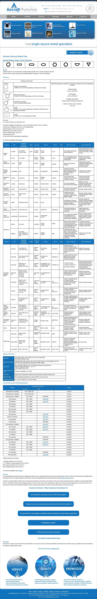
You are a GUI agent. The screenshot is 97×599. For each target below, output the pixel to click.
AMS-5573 (45, 419)
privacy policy (64, 591)
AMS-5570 (45, 427)
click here (70, 485)
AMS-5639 (45, 414)
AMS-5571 (45, 442)
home (30, 591)
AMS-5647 (45, 417)
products (35, 591)
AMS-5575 (45, 444)
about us (51, 591)
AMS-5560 (45, 399)
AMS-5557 (45, 424)
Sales (20, 140)
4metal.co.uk (55, 548)
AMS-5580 (45, 454)
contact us (57, 591)
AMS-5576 (45, 429)
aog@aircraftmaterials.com (67, 478)
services (40, 591)
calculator (45, 591)
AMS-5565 (45, 401)
